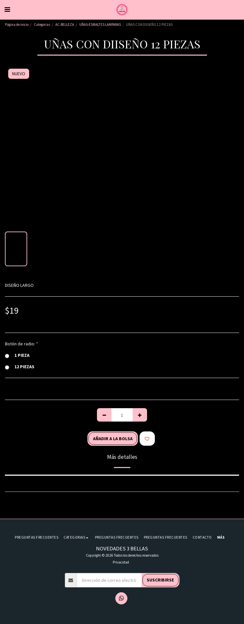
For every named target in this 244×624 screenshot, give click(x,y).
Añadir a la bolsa (113, 439)
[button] (7, 9)
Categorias (42, 24)
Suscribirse (160, 580)
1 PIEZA (17, 355)
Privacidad (121, 562)
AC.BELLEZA (64, 24)
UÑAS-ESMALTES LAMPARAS (100, 24)
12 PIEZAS (19, 367)
